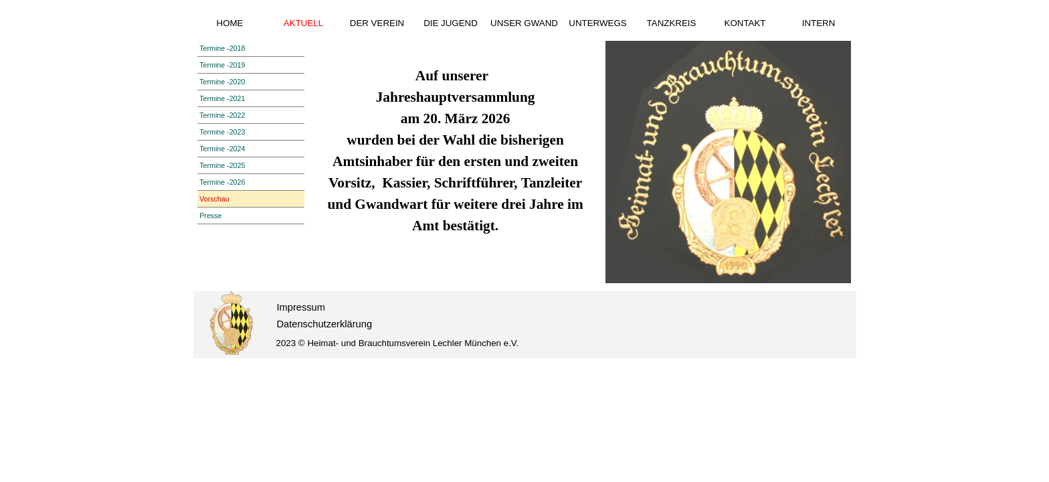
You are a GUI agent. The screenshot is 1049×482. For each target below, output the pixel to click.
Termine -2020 (222, 82)
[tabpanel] (455, 143)
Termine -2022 (222, 115)
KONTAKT (745, 23)
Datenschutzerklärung (325, 324)
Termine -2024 (222, 149)
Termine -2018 (222, 48)
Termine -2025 (222, 165)
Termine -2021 (222, 98)
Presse (210, 216)
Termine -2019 (222, 65)
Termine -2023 (222, 132)
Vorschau (214, 199)
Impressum (301, 307)
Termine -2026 (222, 182)
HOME (230, 23)
